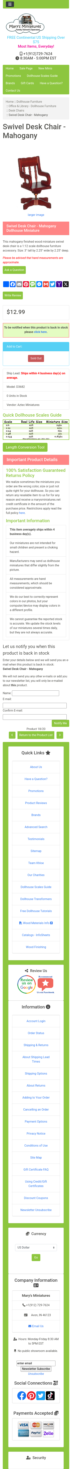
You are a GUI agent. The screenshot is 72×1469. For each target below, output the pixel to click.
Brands (10, 83)
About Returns (36, 1085)
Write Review (12, 295)
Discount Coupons (36, 1198)
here (22, 513)
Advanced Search (36, 827)
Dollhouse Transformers (36, 899)
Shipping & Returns (36, 1045)
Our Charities (35, 875)
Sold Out (36, 358)
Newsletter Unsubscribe (36, 1210)
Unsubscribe (36, 1374)
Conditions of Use (36, 1145)
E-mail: (7, 699)
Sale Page (26, 68)
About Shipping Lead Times (36, 1059)
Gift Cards (27, 83)
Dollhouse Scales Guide (42, 76)
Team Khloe (36, 863)
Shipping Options (36, 1073)
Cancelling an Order (36, 1109)
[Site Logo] (36, 23)
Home (10, 68)
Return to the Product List (35, 735)
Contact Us (13, 90)
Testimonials (36, 839)
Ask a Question (14, 270)
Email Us (35, 1326)
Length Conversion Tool (25, 447)
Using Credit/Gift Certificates (36, 1184)
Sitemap (36, 851)
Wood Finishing (36, 947)
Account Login (36, 1021)
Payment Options (36, 1121)
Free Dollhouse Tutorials (36, 911)
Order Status (36, 1033)
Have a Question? (51, 83)
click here (40, 332)
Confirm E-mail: (13, 710)
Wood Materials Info (36, 923)
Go (36, 1257)
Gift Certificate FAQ (36, 1169)
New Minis (45, 68)
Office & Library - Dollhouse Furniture (32, 106)
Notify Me (60, 723)
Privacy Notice (36, 1133)
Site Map (36, 1157)
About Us (36, 767)
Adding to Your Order (36, 1097)
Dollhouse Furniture (29, 101)
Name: (7, 693)
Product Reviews (36, 803)
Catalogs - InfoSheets (36, 935)
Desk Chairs (16, 110)
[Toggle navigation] (10, 4)
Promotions (13, 76)
